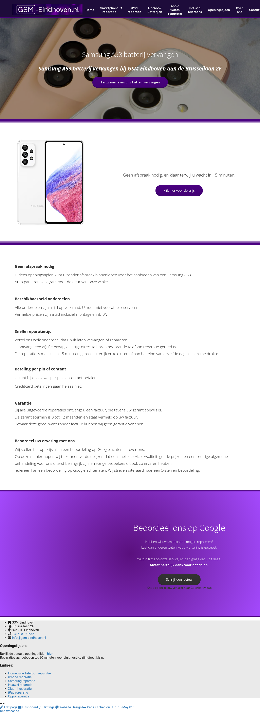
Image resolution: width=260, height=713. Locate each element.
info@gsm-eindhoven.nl (29, 638)
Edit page (9, 707)
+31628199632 (23, 634)
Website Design (68, 707)
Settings (47, 707)
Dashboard (28, 707)
